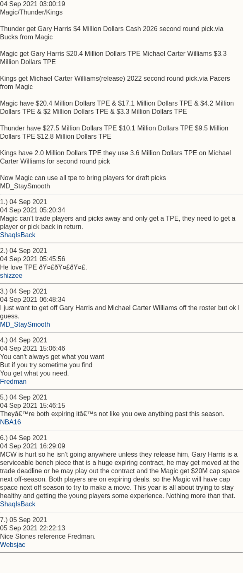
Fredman (13, 381)
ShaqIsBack (17, 234)
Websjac (12, 544)
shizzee (11, 275)
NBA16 (10, 422)
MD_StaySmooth (25, 324)
